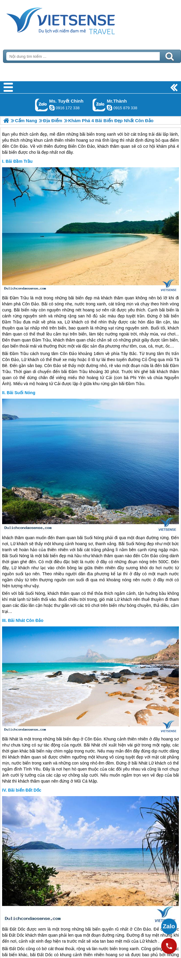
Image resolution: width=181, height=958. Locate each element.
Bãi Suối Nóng (21, 392)
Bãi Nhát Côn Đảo (25, 620)
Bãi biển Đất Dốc (24, 790)
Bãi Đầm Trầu (19, 161)
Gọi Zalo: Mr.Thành (99, 105)
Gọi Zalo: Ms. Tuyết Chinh (41, 105)
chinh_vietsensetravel (52, 108)
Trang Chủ (75, 19)
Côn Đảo (30, 303)
